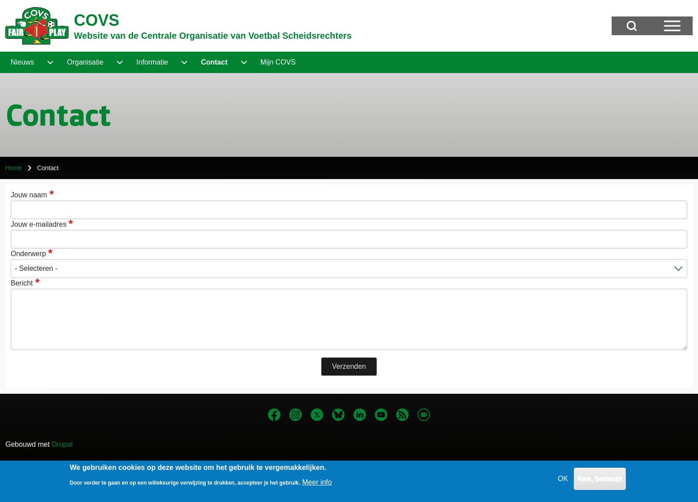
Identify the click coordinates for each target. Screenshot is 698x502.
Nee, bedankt (600, 482)
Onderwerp (28, 253)
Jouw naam (29, 195)
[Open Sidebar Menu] (672, 25)
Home (13, 167)
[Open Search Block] (632, 25)
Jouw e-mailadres (38, 224)
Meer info (317, 486)
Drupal (62, 444)
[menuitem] (22, 62)
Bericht (22, 283)
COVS (96, 20)
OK (563, 482)
